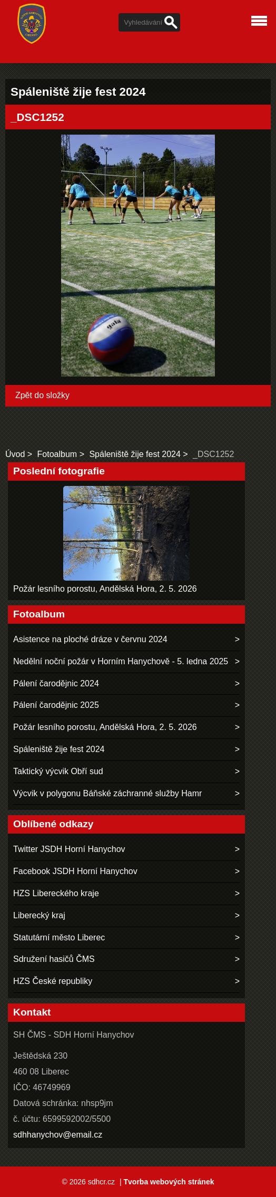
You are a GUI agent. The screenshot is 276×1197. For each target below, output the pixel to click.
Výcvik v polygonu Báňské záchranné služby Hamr (107, 793)
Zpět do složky (42, 395)
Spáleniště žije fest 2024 (134, 454)
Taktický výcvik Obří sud (58, 771)
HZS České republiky (52, 981)
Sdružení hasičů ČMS (54, 959)
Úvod (15, 454)
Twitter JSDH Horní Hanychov (69, 849)
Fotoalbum (57, 454)
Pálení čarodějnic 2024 (56, 683)
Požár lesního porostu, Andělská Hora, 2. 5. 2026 (105, 588)
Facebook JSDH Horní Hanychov (75, 871)
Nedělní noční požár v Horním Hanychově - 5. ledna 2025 (120, 661)
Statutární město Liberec (59, 937)
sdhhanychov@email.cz (57, 1134)
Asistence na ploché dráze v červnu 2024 (90, 639)
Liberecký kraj (39, 915)
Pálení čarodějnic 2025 (56, 705)
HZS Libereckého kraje (56, 893)
